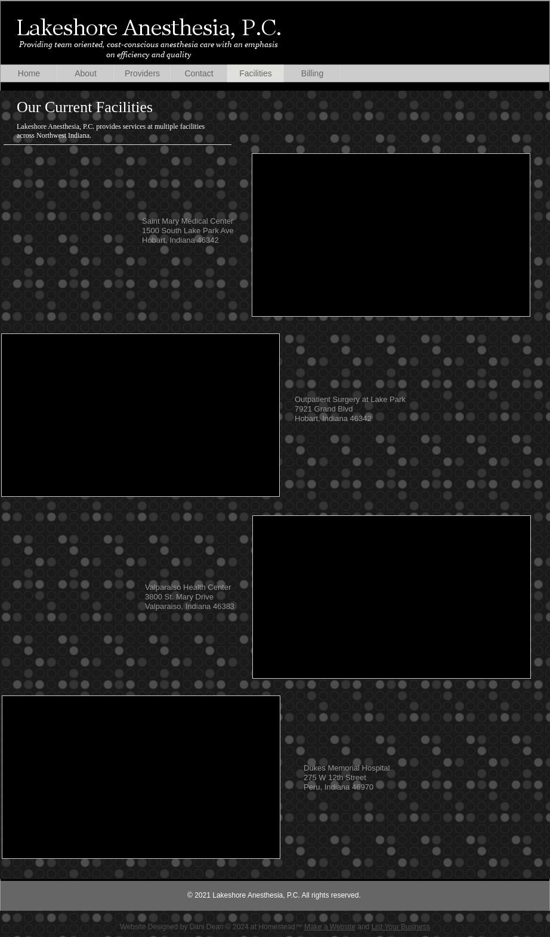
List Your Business (401, 927)
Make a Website (330, 927)
